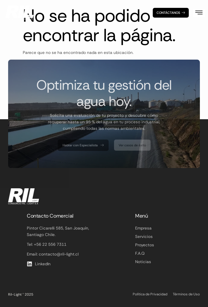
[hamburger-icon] (199, 13)
